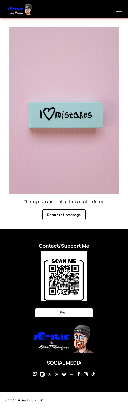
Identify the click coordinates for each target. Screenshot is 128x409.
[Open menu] (119, 9)
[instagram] (86, 374)
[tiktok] (93, 374)
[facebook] (78, 374)
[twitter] (57, 374)
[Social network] (35, 374)
